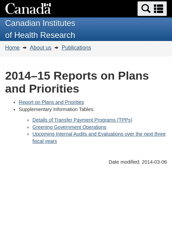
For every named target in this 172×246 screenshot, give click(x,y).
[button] (152, 8)
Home (12, 48)
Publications (76, 48)
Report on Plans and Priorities (51, 102)
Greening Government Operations (69, 127)
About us (41, 48)
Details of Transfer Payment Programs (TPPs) (82, 120)
